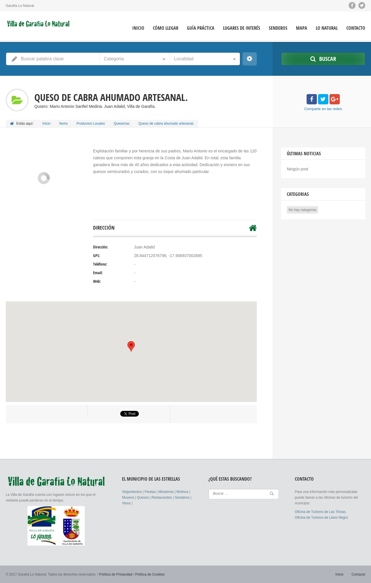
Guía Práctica (200, 28)
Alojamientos (132, 492)
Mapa (301, 28)
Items (63, 124)
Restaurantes (162, 498)
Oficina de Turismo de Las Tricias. (321, 512)
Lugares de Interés (241, 28)
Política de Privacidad (115, 574)
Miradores (166, 492)
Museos (128, 498)
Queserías (121, 124)
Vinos (126, 503)
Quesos (143, 498)
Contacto (355, 28)
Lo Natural (327, 28)
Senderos (278, 28)
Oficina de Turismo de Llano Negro (321, 518)
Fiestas (151, 492)
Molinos (183, 492)
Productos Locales (90, 124)
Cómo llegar (165, 28)
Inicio (138, 28)
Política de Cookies (150, 574)
